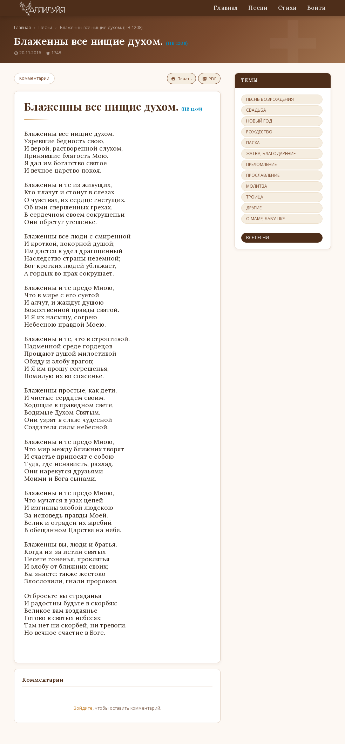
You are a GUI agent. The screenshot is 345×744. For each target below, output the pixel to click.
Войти (316, 8)
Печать (181, 78)
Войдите (83, 708)
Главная (226, 8)
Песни (258, 8)
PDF (209, 78)
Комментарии (34, 78)
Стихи (287, 8)
